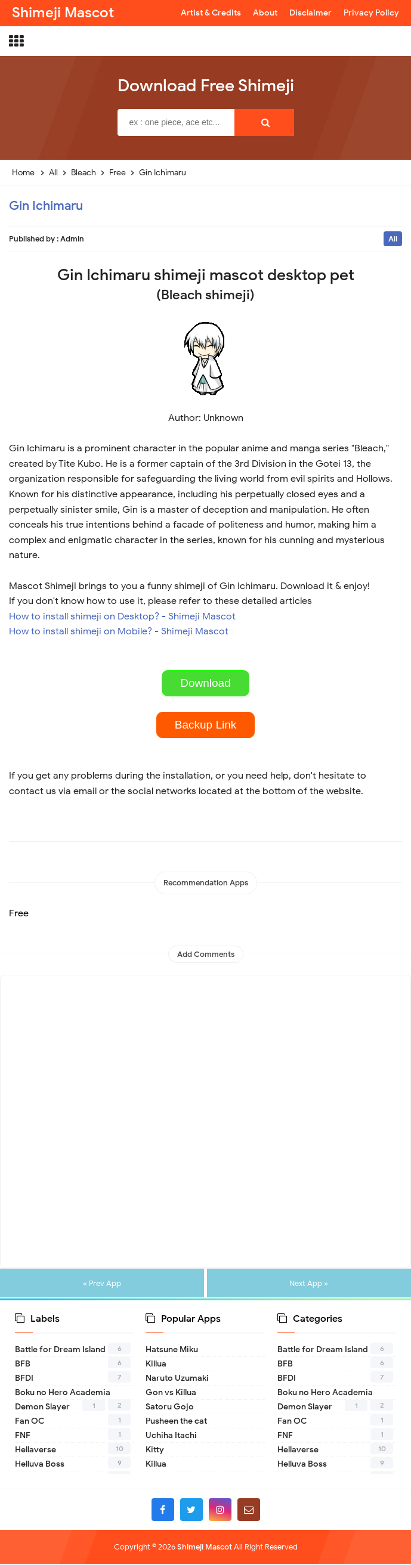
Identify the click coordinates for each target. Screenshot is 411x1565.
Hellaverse (35, 1451)
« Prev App (102, 1284)
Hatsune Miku (172, 1351)
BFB (22, 1365)
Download (205, 683)
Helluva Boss (39, 1465)
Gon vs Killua (171, 1394)
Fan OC (29, 1422)
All (392, 239)
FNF (22, 1436)
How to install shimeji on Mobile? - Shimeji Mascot (118, 631)
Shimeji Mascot (204, 1548)
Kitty (155, 1451)
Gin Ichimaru (46, 205)
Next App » (308, 1284)
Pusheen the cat (176, 1422)
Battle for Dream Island (60, 1351)
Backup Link (206, 724)
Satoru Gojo (170, 1408)
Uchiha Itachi (171, 1436)
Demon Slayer (42, 1408)
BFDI (24, 1379)
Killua (156, 1365)
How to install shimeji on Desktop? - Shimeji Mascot (122, 616)
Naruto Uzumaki (177, 1379)
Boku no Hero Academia (62, 1394)
